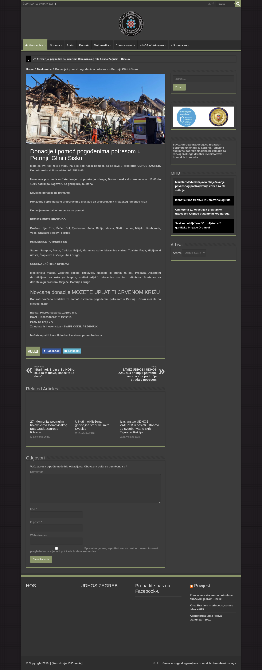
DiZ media (75, 663)
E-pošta (36, 522)
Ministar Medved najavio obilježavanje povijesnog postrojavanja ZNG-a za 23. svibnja (200, 186)
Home (30, 69)
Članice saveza (125, 45)
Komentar (36, 471)
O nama (55, 45)
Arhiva (177, 252)
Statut (70, 45)
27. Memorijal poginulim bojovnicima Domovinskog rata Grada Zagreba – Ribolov (81, 58)
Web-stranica (38, 535)
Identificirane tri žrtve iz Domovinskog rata (202, 200)
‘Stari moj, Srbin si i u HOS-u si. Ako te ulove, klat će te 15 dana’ (56, 371)
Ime (33, 509)
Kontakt (84, 45)
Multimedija (101, 45)
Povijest (202, 585)
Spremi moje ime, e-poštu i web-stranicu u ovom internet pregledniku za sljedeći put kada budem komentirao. (94, 550)
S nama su (179, 45)
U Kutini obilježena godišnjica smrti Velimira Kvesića (92, 425)
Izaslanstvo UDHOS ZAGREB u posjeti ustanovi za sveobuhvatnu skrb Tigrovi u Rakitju (139, 427)
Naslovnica (34, 45)
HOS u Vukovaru (152, 45)
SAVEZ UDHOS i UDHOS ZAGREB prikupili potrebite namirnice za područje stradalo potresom (135, 373)
